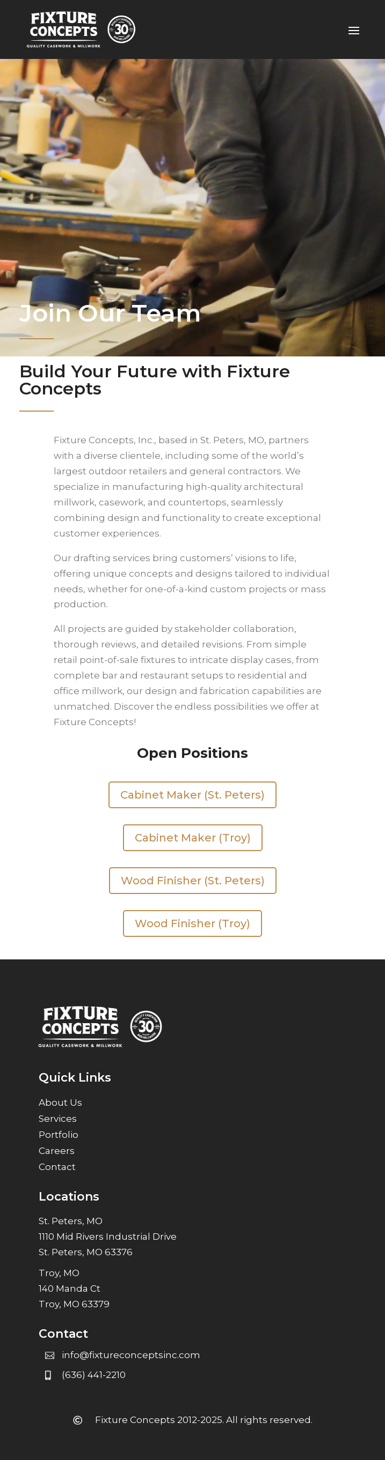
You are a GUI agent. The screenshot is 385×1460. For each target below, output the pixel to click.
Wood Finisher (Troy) (192, 923)
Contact (57, 1167)
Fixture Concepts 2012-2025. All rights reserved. (204, 1419)
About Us (60, 1103)
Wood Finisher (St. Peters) (193, 880)
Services (58, 1119)
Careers (57, 1151)
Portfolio (58, 1135)
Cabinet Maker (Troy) (193, 837)
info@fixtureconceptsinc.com (131, 1355)
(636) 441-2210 (94, 1374)
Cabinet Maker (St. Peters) (192, 794)
